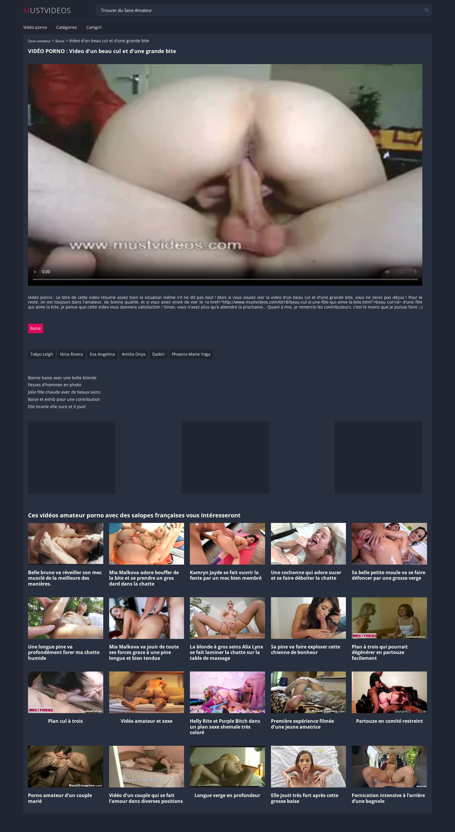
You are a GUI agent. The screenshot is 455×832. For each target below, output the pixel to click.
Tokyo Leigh (41, 354)
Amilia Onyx (133, 354)
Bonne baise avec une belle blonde (62, 378)
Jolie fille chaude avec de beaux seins (64, 392)
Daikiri (158, 354)
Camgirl (94, 27)
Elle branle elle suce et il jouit (57, 406)
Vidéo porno (35, 27)
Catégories (66, 27)
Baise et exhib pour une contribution (64, 399)
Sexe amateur (39, 40)
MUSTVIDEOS (47, 10)
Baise (59, 40)
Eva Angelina (102, 354)
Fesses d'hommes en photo (54, 384)
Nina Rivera (71, 354)
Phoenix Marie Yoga (191, 354)
